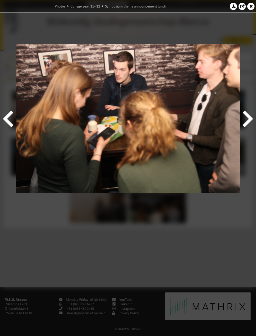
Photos (60, 6)
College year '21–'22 (85, 6)
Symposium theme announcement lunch (135, 6)
